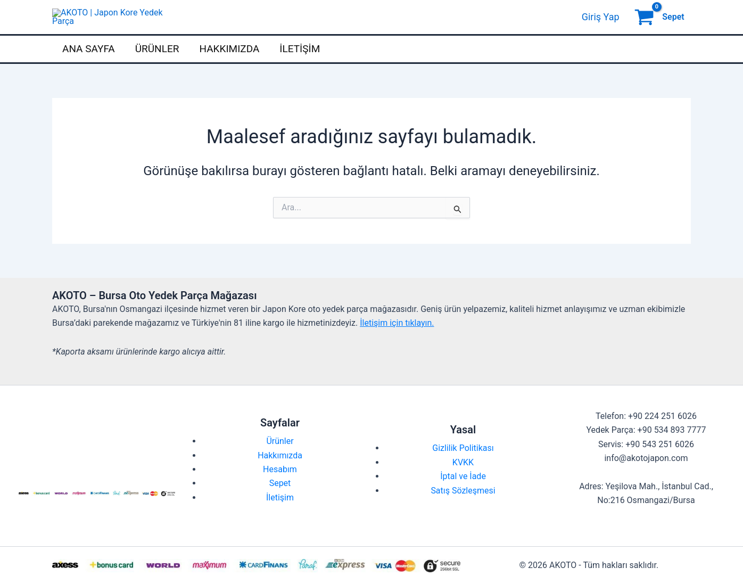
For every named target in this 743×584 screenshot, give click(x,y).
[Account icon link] (601, 27)
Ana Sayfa (88, 68)
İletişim (299, 68)
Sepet (280, 503)
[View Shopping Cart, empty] (660, 27)
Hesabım (280, 488)
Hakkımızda (229, 68)
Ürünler (157, 68)
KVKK (463, 481)
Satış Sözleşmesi (463, 510)
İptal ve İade (463, 496)
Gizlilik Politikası (462, 468)
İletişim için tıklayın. (397, 342)
